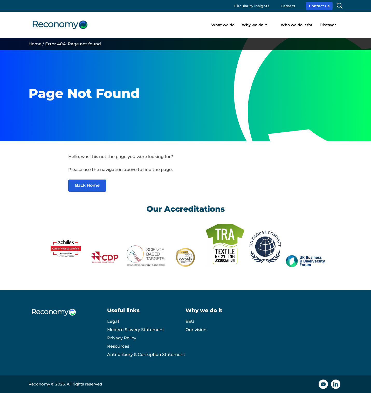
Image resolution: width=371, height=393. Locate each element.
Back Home (87, 185)
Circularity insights (251, 6)
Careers (288, 6)
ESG (190, 321)
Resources (118, 346)
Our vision (196, 329)
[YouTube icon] (323, 384)
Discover (328, 25)
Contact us (319, 6)
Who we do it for (296, 25)
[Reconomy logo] (60, 25)
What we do (223, 25)
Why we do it (254, 25)
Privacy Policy (121, 337)
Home (35, 43)
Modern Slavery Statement (135, 329)
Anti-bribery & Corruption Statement (146, 354)
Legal (113, 321)
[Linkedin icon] (335, 384)
